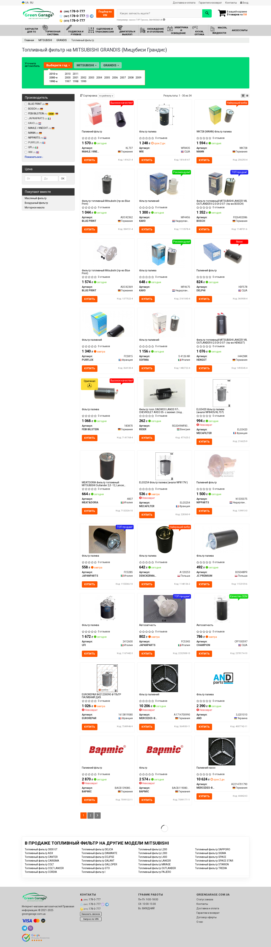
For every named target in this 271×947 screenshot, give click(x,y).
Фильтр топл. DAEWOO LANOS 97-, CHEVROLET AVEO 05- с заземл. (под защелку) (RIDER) (160, 410)
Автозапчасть (147, 625)
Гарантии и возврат (208, 912)
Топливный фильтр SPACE (210, 856)
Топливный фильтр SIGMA (210, 853)
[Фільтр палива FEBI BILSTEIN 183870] (107, 392)
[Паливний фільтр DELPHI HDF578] (222, 254)
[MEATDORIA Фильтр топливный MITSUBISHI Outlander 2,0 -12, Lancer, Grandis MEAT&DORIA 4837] (107, 466)
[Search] (207, 13)
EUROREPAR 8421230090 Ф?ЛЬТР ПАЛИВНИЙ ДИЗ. (101, 696)
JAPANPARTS (38, 118)
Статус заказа (204, 899)
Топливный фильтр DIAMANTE (99, 853)
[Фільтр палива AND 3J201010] (222, 678)
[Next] (97, 815)
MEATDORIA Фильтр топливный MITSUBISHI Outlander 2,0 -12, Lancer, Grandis (103, 484)
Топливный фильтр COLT (39, 864)
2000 (68, 77)
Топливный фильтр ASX (39, 853)
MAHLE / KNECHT (41, 128)
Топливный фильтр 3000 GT (41, 849)
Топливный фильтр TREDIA (211, 868)
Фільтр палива (147, 131)
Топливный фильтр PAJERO (154, 871)
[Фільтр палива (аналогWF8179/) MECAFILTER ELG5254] (164, 466)
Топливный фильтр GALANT (97, 860)
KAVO (33, 123)
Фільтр (143, 767)
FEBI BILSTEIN (43, 113)
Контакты (231, 2)
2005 (107, 77)
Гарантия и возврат (210, 2)
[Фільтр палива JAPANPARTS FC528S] (107, 539)
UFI (33, 147)
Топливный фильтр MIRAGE (154, 864)
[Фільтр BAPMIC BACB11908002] (164, 749)
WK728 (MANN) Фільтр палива (214, 131)
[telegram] (24, 928)
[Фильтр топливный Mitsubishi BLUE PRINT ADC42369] (107, 254)
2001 (75, 77)
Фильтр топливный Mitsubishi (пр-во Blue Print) (106, 202)
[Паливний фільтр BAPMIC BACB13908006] (107, 749)
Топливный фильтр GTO (95, 868)
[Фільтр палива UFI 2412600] (107, 608)
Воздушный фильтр (36, 202)
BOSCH (35, 108)
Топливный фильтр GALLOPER (99, 864)
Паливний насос (205, 767)
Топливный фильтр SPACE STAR (214, 860)
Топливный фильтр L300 (152, 853)
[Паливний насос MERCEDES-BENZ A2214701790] (221, 751)
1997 (68, 81)
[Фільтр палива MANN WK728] (222, 115)
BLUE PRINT (38, 103)
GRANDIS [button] (111, 65)
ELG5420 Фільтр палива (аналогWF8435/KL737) (210, 410)
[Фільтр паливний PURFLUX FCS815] (107, 323)
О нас (199, 921)
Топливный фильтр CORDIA (41, 871)
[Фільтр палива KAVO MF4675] (164, 254)
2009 (138, 77)
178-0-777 (72, 11)
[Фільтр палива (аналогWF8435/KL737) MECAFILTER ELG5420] (222, 392)
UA (25, 2)
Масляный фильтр (36, 198)
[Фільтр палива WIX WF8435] (164, 115)
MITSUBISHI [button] (87, 65)
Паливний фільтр (92, 131)
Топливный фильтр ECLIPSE (97, 856)
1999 (83, 81)
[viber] (30, 928)
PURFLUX (35, 142)
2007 (123, 77)
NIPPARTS (37, 137)
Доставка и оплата (184, 2)
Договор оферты (206, 917)
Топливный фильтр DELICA (97, 849)
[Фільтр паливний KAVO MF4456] (164, 184)
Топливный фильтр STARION (212, 864)
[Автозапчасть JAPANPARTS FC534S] (164, 608)
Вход (244, 2)
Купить (89, 160)
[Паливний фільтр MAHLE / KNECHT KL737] (107, 115)
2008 (131, 77)
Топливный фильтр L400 (152, 856)
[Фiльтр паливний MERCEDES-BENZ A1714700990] (164, 678)
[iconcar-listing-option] (247, 96)
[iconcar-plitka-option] (243, 96)
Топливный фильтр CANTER (41, 856)
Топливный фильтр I (93, 871)
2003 (91, 77)
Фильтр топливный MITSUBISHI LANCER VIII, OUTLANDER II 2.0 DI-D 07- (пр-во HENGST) (221, 341)
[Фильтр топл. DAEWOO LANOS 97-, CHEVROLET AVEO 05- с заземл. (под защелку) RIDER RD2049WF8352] (164, 392)
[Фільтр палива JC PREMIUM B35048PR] (222, 539)
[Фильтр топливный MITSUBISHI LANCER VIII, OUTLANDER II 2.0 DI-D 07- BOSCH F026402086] (222, 184)
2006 (115, 77)
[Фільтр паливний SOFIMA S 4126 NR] (164, 323)
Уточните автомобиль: (32, 65)
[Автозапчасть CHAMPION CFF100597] (222, 608)
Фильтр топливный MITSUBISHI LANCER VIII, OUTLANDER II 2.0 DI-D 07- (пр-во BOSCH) (221, 202)
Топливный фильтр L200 (152, 849)
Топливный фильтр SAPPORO (212, 849)
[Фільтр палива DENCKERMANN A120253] (164, 539)
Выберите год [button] (58, 65)
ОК (62, 178)
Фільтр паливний (149, 200)
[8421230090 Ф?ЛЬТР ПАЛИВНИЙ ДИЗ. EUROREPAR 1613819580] (107, 678)
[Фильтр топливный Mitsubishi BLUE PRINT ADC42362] (107, 184)
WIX (32, 152)
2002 (83, 77)
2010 (68, 73)
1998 (75, 81)
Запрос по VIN (91, 919)
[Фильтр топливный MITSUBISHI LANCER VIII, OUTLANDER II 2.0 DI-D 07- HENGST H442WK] (222, 323)
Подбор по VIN (105, 13)
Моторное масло (35, 207)
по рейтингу (106, 96)
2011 (75, 73)
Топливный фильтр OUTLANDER (157, 868)
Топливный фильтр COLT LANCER (44, 868)
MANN (35, 132)
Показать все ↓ (34, 157)
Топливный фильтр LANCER (154, 860)
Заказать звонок (90, 914)
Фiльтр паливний (149, 694)
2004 (99, 77)
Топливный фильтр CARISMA (42, 860)
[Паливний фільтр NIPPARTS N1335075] (222, 466)
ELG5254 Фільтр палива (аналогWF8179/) (163, 482)
